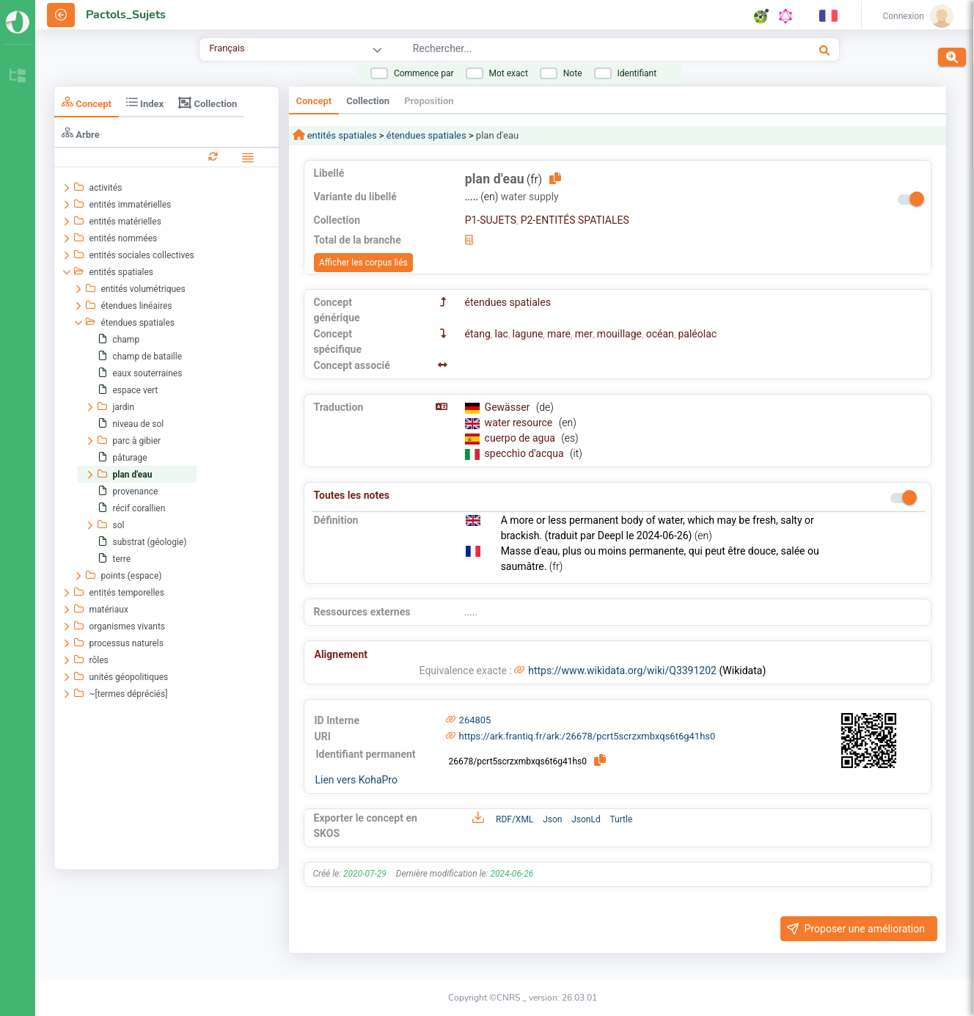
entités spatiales (341, 135)
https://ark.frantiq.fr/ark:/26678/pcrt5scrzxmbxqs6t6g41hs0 (587, 736)
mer (584, 334)
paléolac (697, 334)
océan (660, 334)
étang (478, 334)
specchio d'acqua (525, 453)
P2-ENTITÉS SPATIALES (575, 220)
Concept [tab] (86, 102)
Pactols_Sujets (126, 15)
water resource (520, 422)
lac (501, 334)
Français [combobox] (226, 48)
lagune (528, 334)
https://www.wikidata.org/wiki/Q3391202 (622, 670)
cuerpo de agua (521, 438)
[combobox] (567, 50)
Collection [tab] (207, 103)
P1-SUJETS (490, 220)
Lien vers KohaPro (356, 780)
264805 (475, 720)
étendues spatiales (426, 135)
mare (559, 334)
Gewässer (508, 407)
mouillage (619, 334)
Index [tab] (145, 102)
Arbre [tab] (81, 133)
